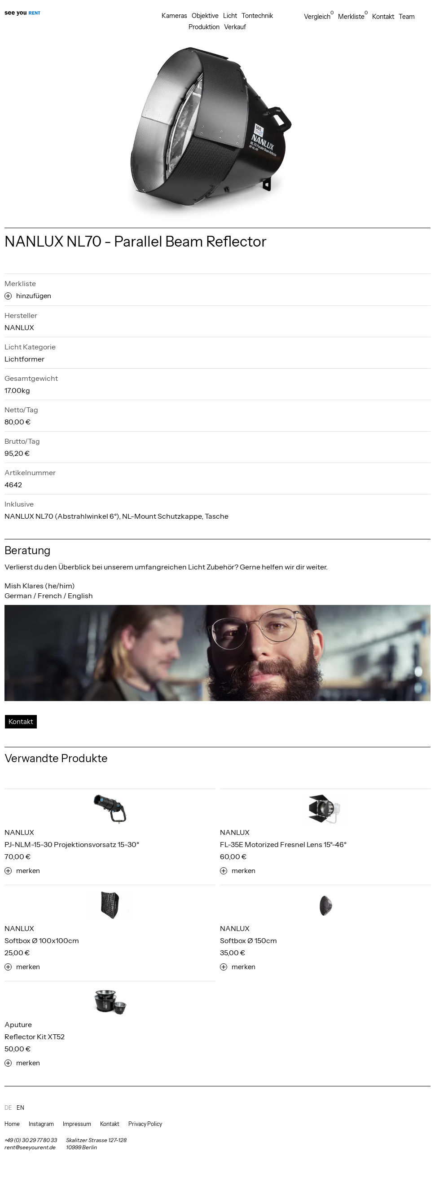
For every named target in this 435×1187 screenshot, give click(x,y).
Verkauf (235, 27)
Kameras (174, 16)
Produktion (204, 27)
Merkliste (353, 16)
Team (407, 17)
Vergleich (319, 16)
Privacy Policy (145, 1124)
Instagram (41, 1124)
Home (12, 1124)
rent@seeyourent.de (30, 1147)
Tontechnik (257, 16)
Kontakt (383, 17)
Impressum (77, 1124)
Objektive (205, 16)
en (20, 1107)
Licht (230, 16)
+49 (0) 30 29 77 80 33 (30, 1140)
